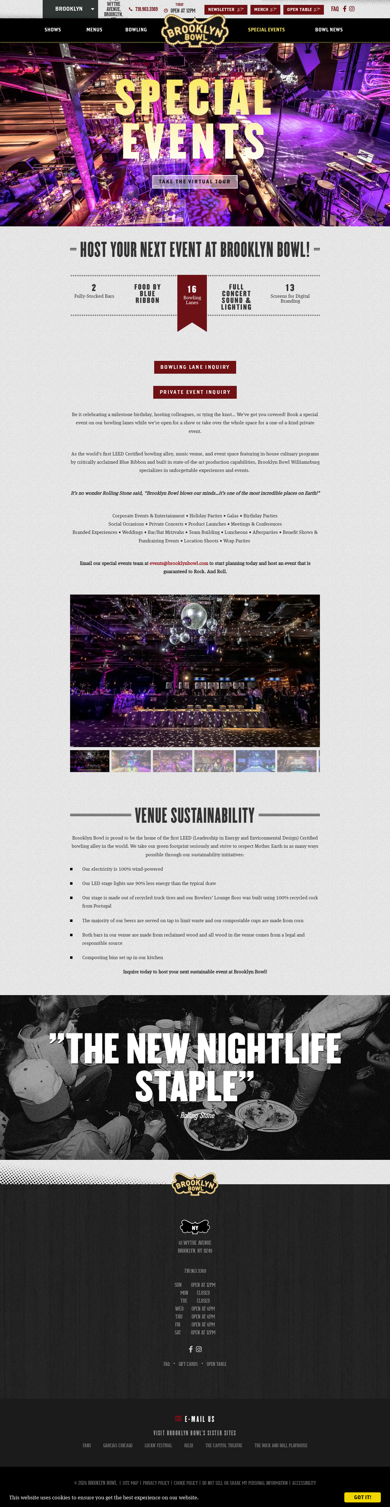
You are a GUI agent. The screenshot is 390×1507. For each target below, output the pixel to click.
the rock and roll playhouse (284, 1446)
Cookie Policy (184, 1483)
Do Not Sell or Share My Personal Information (246, 1483)
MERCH (265, 10)
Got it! (362, 1497)
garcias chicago (114, 1446)
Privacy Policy (153, 1483)
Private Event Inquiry (194, 392)
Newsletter (226, 10)
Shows (52, 29)
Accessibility (308, 1483)
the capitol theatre (223, 1446)
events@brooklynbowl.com (179, 564)
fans (82, 1446)
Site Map (126, 1483)
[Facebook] (344, 9)
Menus (94, 29)
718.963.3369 (146, 9)
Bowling (136, 29)
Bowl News (329, 29)
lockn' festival (155, 1446)
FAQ (166, 1364)
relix (187, 1446)
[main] (195, 614)
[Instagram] (350, 9)
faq (335, 9)
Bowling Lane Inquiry (195, 367)
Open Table (303, 10)
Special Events (266, 29)
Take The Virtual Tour (195, 181)
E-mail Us (195, 1420)
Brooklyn (69, 9)
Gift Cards (187, 1364)
